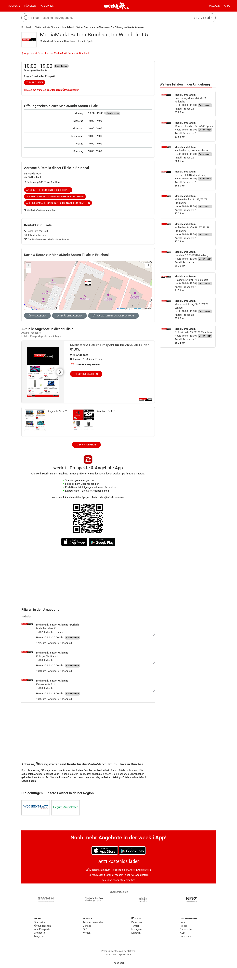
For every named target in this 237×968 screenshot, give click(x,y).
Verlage (87, 925)
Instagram (136, 929)
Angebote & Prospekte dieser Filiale (48, 190)
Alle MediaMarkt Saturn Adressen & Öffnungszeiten (58, 203)
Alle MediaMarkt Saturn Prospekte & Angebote (55, 196)
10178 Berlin (203, 17)
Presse (183, 925)
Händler (30, 5)
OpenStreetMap (134, 309)
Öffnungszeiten (42, 925)
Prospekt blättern (86, 374)
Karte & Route (66, 255)
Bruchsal (26, 27)
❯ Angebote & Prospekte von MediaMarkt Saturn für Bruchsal (55, 53)
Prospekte (13, 5)
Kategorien (47, 5)
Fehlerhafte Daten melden (39, 210)
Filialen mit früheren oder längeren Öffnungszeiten (52, 89)
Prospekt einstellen (93, 922)
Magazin (214, 5)
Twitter (135, 925)
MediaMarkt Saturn (50, 41)
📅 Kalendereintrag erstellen (85, 364)
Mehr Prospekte (86, 444)
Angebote (39, 932)
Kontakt (87, 932)
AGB (182, 932)
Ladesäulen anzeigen (69, 315)
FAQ (85, 929)
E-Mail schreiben (35, 235)
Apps (227, 5)
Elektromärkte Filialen (47, 27)
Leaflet (121, 309)
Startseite (39, 922)
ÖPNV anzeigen (37, 315)
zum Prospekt (34, 82)
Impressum (186, 936)
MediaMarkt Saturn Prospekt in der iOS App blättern (118, 874)
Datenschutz (187, 929)
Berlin (127, 8)
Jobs (182, 922)
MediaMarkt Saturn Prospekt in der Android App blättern (118, 869)
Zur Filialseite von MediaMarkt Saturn (46, 239)
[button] (147, 265)
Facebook (136, 922)
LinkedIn (136, 932)
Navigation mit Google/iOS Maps (113, 315)
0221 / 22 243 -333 (36, 230)
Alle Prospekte (42, 929)
